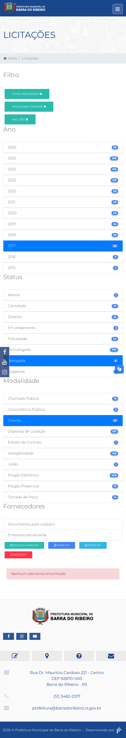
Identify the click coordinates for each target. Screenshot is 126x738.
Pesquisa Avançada (24, 545)
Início (10, 58)
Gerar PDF (18, 554)
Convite (29, 106)
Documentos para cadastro (31, 524)
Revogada (27, 94)
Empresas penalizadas (27, 535)
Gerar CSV (93, 545)
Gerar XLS (62, 545)
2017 (20, 119)
